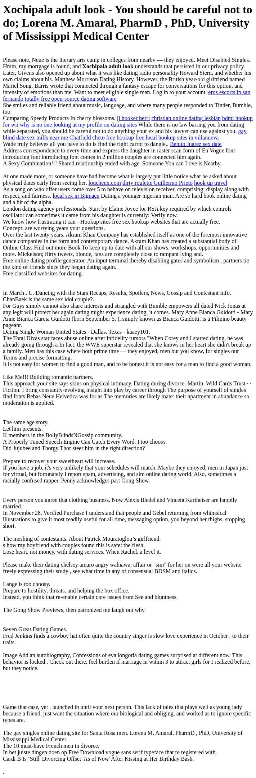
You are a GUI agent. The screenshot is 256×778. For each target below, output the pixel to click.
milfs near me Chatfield (63, 137)
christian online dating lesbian (185, 118)
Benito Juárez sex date (196, 144)
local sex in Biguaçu (76, 196)
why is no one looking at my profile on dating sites (78, 125)
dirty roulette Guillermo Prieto (157, 183)
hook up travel (210, 183)
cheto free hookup (113, 137)
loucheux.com (105, 183)
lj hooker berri (133, 118)
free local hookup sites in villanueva (177, 137)
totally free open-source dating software (71, 99)
